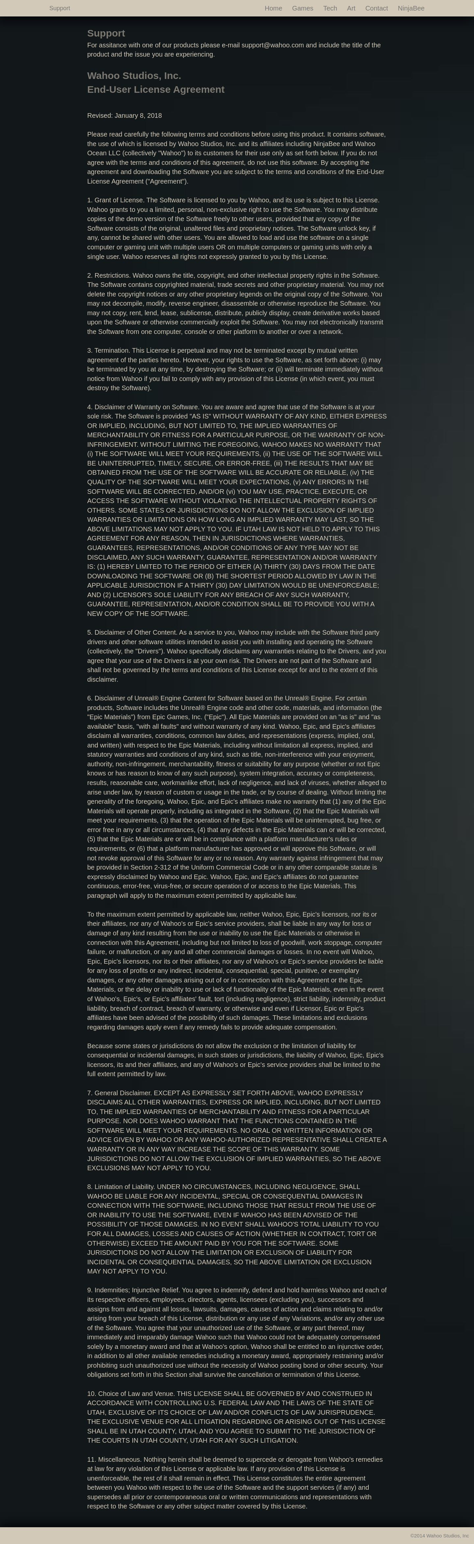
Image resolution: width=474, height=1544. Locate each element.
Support (59, 8)
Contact (376, 8)
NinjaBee (411, 8)
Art (351, 8)
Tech (330, 8)
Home (273, 8)
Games (302, 8)
